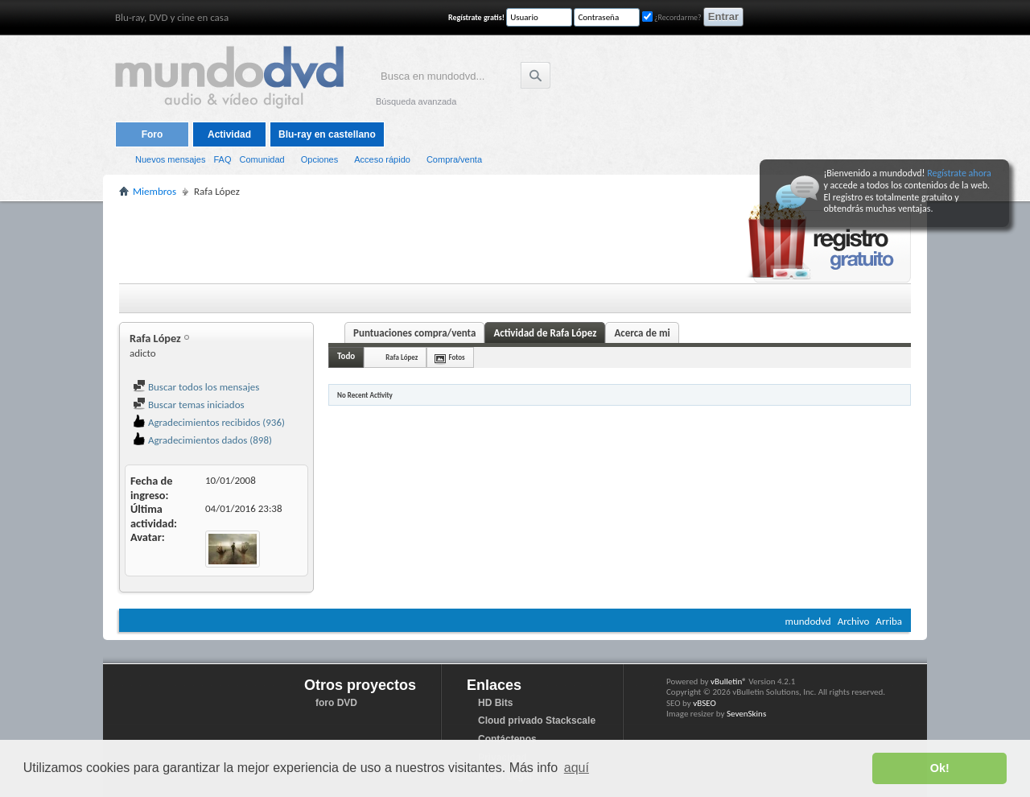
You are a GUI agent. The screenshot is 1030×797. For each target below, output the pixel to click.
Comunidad (261, 159)
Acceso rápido (382, 159)
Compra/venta (454, 159)
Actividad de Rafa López (544, 333)
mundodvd (808, 621)
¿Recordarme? (672, 17)
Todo (346, 356)
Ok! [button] (940, 768)
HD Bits (495, 702)
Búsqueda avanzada (416, 101)
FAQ (222, 159)
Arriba (889, 621)
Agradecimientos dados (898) (202, 440)
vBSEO (704, 703)
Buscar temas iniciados (189, 404)
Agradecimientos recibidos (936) (209, 422)
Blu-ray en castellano (327, 134)
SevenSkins (746, 713)
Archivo (854, 621)
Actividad (229, 134)
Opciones (319, 159)
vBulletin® (729, 681)
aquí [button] (576, 767)
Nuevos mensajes (170, 159)
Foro (152, 134)
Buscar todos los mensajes (196, 387)
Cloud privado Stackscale (536, 720)
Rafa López (401, 357)
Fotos (456, 357)
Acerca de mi (642, 333)
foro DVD (336, 702)
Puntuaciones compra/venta (414, 333)
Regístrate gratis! (476, 17)
